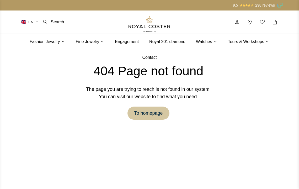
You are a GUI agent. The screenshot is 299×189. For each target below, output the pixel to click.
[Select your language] (29, 22)
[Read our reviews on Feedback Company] (280, 5)
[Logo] (149, 24)
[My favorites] (262, 22)
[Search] (53, 22)
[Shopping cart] (275, 22)
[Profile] (237, 22)
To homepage (148, 113)
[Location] (249, 22)
